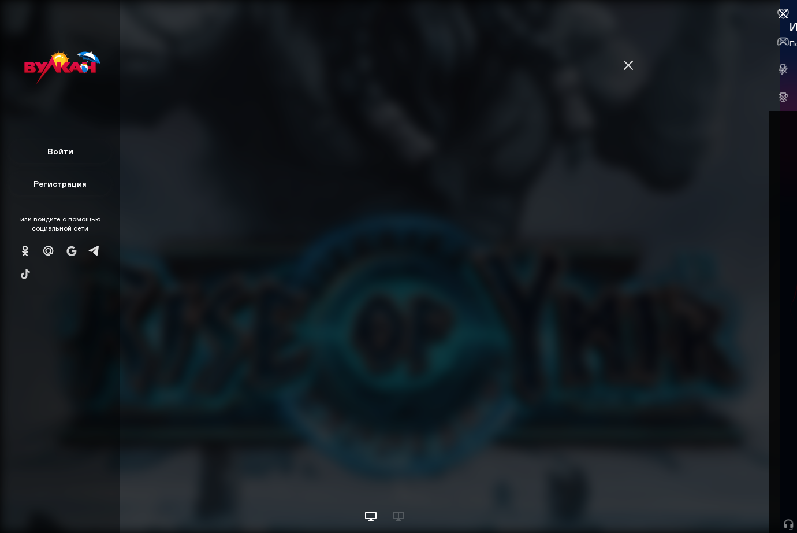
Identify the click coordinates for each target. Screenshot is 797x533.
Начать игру (709, 502)
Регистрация (60, 183)
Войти (60, 151)
